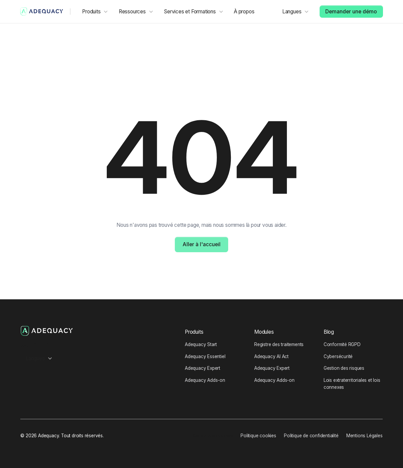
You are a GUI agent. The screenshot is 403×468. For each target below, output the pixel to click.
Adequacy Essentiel (205, 356)
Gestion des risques (344, 368)
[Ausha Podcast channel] (24, 344)
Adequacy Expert (202, 368)
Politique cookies (258, 435)
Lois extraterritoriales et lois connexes (352, 383)
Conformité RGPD (342, 344)
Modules (264, 332)
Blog (329, 332)
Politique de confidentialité (311, 435)
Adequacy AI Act (271, 356)
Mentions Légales (364, 435)
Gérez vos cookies (213, 435)
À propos (244, 11)
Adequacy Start (201, 344)
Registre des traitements (279, 344)
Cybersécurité (338, 356)
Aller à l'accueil (201, 244)
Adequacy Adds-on (205, 380)
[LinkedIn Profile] (36, 344)
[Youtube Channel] (47, 344)
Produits (194, 332)
